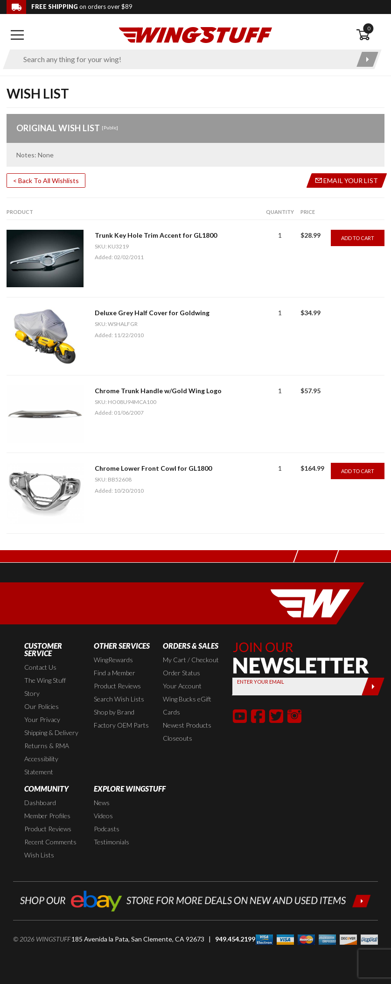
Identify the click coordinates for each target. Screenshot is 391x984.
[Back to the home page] (195, 34)
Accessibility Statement (41, 765)
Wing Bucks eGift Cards (187, 705)
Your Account (182, 686)
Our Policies (41, 706)
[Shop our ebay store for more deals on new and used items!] (195, 900)
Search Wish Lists (119, 699)
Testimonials (111, 842)
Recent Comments (50, 842)
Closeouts (177, 738)
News (102, 803)
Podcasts (106, 829)
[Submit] (373, 686)
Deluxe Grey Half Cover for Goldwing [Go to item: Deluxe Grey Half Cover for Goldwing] (152, 313)
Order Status (181, 673)
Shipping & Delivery (51, 732)
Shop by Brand (114, 712)
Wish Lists (39, 855)
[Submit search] (367, 59)
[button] (239, 715)
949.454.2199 (235, 939)
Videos (103, 816)
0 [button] (368, 28)
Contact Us (40, 667)
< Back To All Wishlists (46, 180)
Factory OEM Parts (121, 725)
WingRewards (113, 660)
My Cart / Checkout (191, 660)
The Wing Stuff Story (45, 686)
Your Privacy (42, 719)
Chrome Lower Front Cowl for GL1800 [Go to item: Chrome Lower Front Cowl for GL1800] (153, 468)
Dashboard (40, 803)
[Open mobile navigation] (17, 35)
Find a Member (114, 673)
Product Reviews (117, 686)
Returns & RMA (46, 746)
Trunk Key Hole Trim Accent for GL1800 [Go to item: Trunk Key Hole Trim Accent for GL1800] (156, 235)
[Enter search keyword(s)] (184, 59)
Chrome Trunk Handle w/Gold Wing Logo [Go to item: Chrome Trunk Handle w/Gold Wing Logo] (158, 391)
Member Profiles (47, 816)
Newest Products (187, 725)
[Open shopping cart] (370, 35)
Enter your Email (260, 682)
